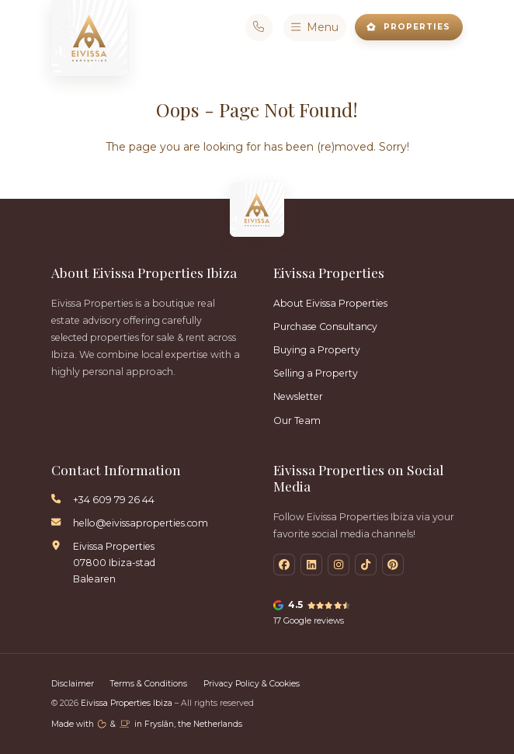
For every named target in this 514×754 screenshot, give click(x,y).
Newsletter (298, 396)
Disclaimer (72, 684)
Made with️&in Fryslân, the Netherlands (146, 724)
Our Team (297, 420)
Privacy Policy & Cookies (251, 684)
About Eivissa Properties (330, 303)
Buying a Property (316, 350)
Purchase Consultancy (325, 326)
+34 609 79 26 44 (114, 500)
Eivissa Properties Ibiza (128, 703)
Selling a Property (315, 373)
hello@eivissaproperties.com (140, 523)
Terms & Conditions (148, 684)
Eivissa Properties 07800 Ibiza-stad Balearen (114, 562)
